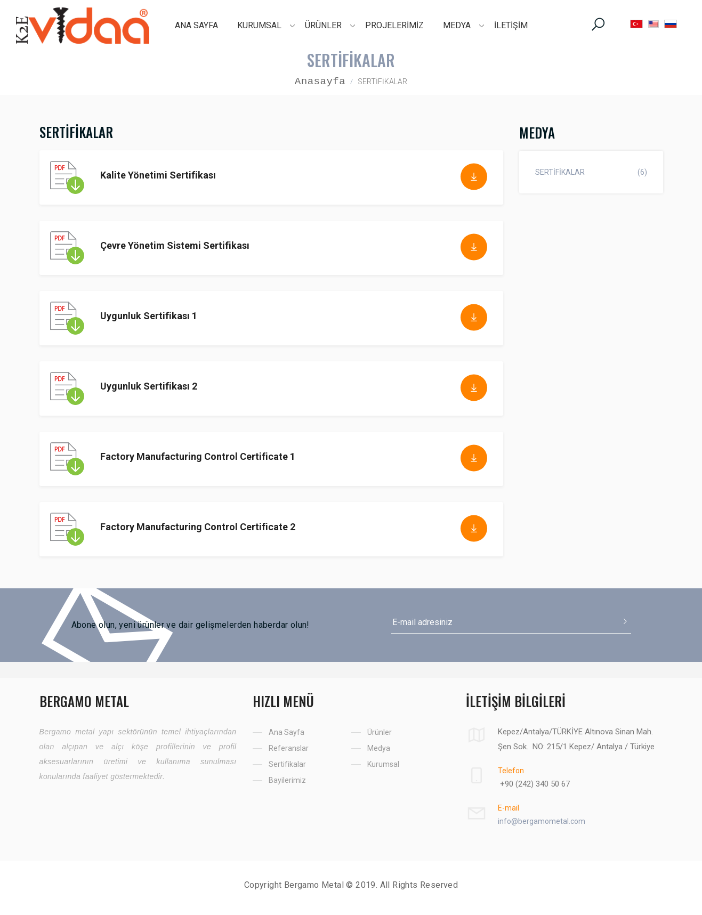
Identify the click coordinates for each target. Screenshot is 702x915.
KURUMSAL (259, 25)
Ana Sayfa (286, 732)
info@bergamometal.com (541, 821)
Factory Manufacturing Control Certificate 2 (197, 526)
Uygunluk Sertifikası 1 (148, 315)
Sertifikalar (287, 764)
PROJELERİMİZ (394, 25)
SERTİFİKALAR (591, 172)
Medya (378, 748)
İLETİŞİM (511, 25)
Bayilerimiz (287, 780)
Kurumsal (383, 764)
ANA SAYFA (196, 25)
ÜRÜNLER (323, 25)
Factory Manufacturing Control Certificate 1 (197, 456)
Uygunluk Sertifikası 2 (148, 386)
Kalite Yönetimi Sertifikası (158, 175)
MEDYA (457, 25)
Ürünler (379, 732)
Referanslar (289, 748)
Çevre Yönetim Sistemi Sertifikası (174, 245)
